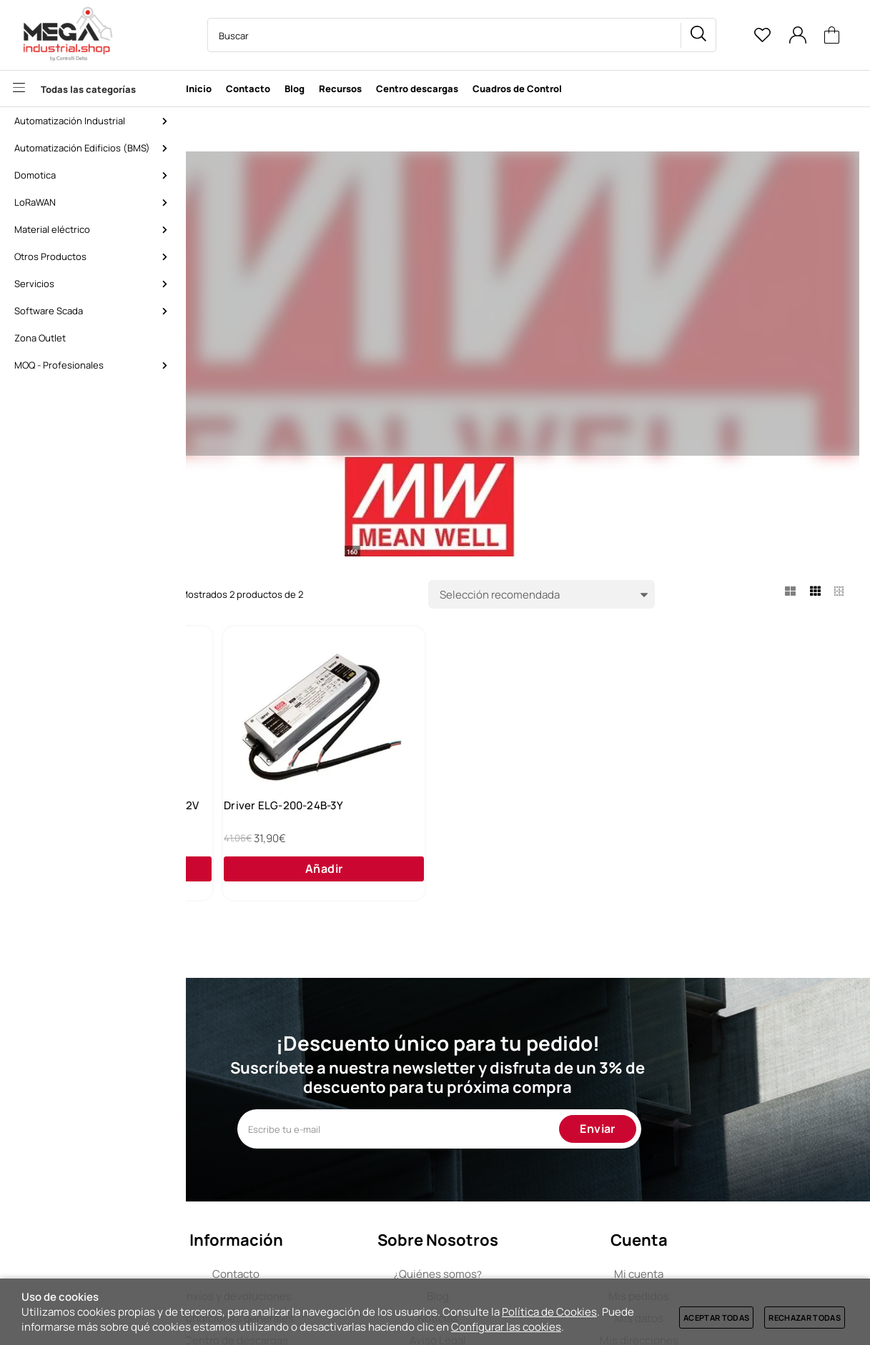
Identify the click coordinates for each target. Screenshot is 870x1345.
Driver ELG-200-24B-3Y (498, 816)
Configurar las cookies (506, 1326)
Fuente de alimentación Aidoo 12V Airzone (312, 823)
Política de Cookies (549, 1311)
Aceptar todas (716, 1317)
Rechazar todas (804, 1317)
